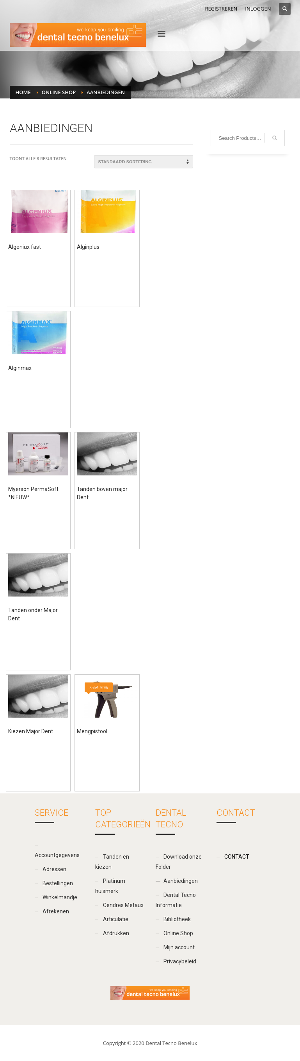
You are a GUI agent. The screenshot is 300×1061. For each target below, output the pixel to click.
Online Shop (59, 92)
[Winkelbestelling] (143, 161)
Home (23, 92)
